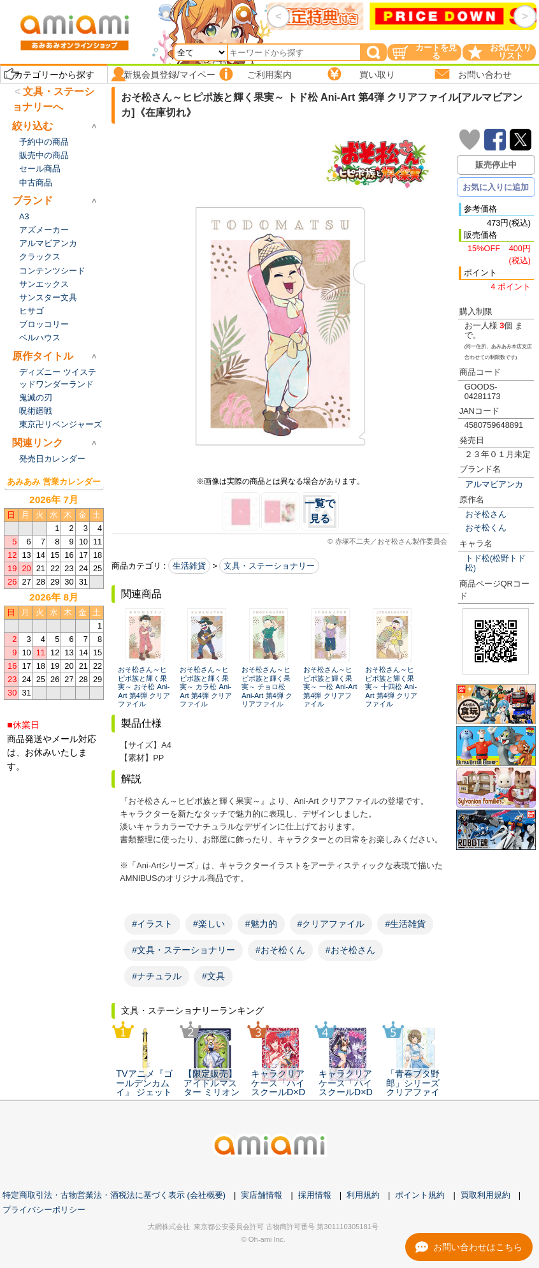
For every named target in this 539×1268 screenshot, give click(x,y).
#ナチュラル (157, 976)
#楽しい (209, 924)
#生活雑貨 (405, 924)
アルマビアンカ (494, 484)
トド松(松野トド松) (495, 562)
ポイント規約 (420, 1195)
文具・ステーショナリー (269, 566)
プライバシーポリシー (44, 1209)
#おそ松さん (350, 950)
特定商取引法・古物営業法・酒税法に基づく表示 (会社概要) (114, 1195)
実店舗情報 (261, 1195)
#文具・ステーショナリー (183, 950)
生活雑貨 (189, 566)
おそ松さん (486, 514)
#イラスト (152, 924)
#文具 (213, 976)
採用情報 (314, 1195)
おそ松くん (486, 527)
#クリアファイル (331, 924)
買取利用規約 (485, 1195)
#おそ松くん (280, 950)
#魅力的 (261, 924)
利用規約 (363, 1195)
